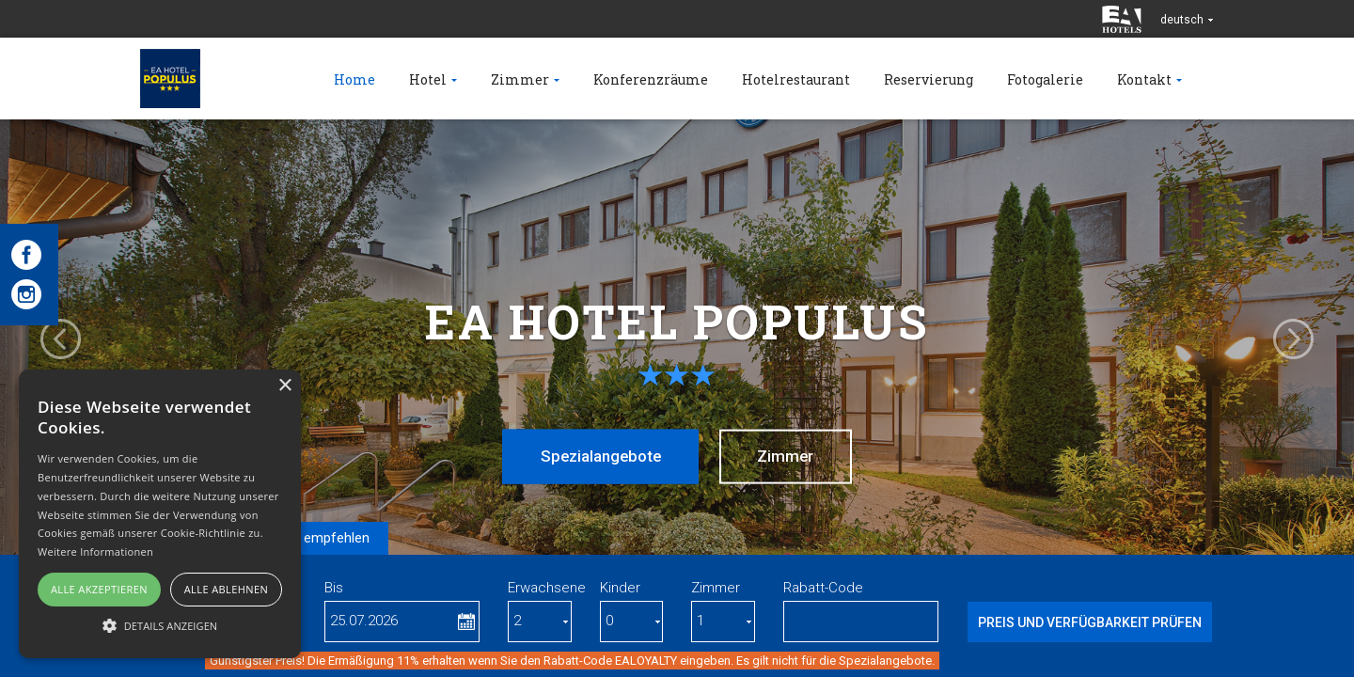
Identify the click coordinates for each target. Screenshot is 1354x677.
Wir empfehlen (325, 537)
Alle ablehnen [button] (226, 589)
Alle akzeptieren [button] (99, 589)
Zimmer (789, 456)
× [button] (284, 386)
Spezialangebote (598, 456)
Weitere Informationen (95, 551)
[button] (160, 625)
